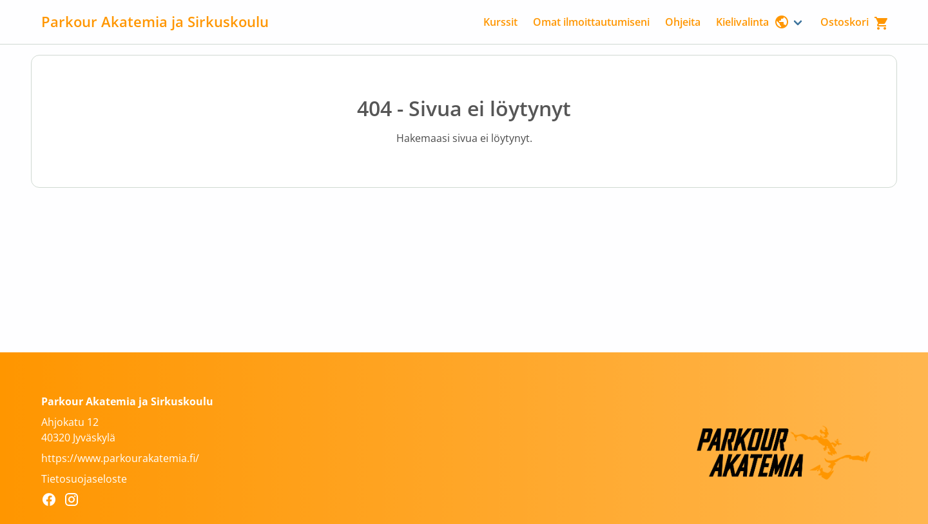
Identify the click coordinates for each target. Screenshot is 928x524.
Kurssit (500, 22)
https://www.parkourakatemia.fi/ (120, 458)
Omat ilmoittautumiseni (591, 22)
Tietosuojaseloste (84, 479)
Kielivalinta (752, 22)
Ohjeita (683, 22)
